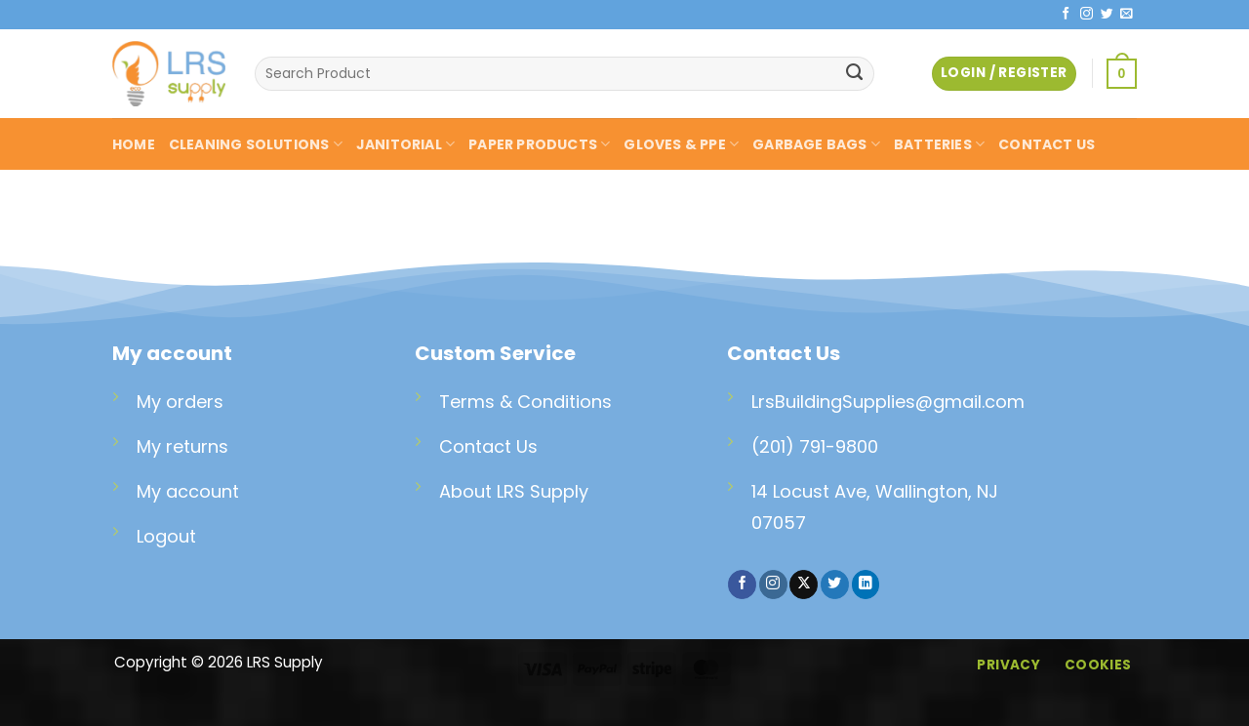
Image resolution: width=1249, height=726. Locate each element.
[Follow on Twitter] (1107, 14)
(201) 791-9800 (814, 446)
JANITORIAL (405, 144)
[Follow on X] (803, 584)
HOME (133, 144)
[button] (1122, 73)
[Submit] (854, 74)
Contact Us (488, 446)
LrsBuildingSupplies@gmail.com (888, 401)
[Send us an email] (1126, 14)
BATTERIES (939, 144)
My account (188, 491)
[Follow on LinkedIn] (866, 584)
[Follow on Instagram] (1086, 14)
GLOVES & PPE (681, 144)
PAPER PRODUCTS (539, 144)
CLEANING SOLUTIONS (255, 144)
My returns (182, 446)
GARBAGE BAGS (816, 144)
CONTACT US (1046, 144)
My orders (180, 401)
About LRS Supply (513, 491)
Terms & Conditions (525, 401)
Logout (166, 536)
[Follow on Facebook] (1066, 14)
